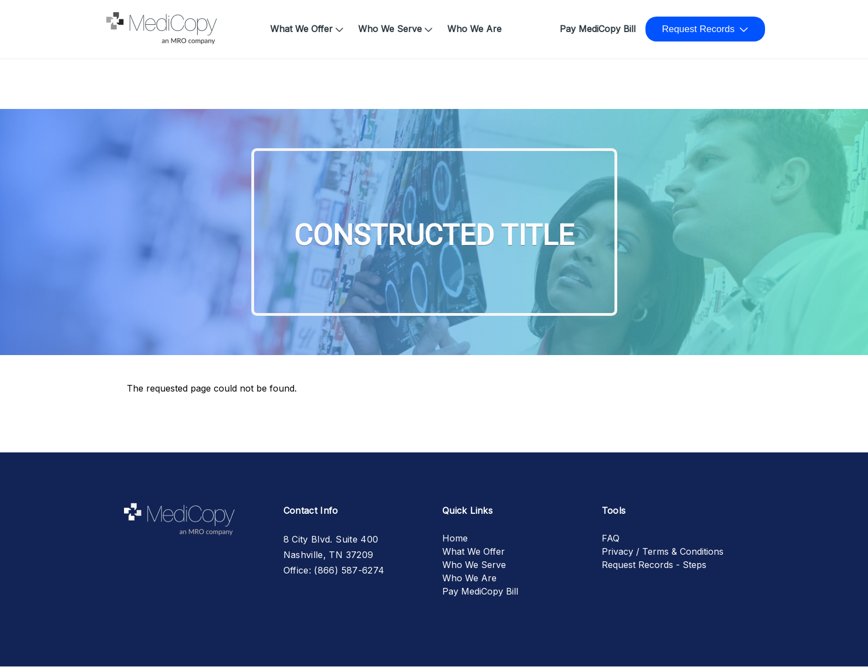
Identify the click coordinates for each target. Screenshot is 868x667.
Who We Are (474, 28)
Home (123, 23)
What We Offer (301, 28)
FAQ (610, 538)
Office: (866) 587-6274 (334, 570)
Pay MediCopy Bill (598, 28)
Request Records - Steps (654, 564)
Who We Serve (390, 28)
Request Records (698, 29)
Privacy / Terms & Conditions (663, 551)
